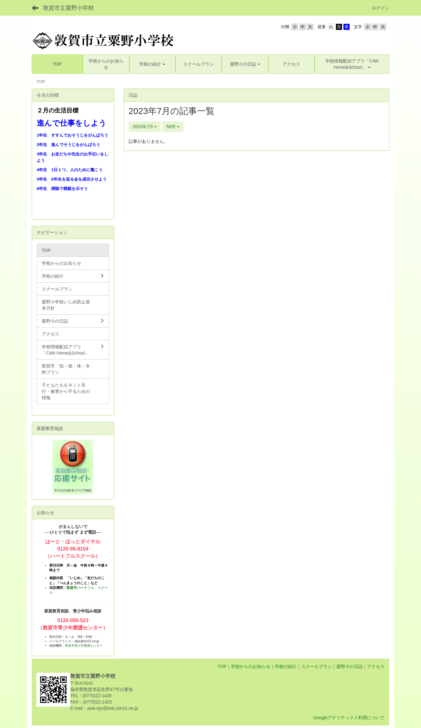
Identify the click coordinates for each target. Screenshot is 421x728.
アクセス (376, 666)
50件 (172, 126)
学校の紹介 (286, 666)
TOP (221, 666)
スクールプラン (316, 666)
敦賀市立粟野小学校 (68, 8)
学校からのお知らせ (250, 666)
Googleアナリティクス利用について (349, 717)
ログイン (380, 7)
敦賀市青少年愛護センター (84, 645)
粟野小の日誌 (349, 666)
